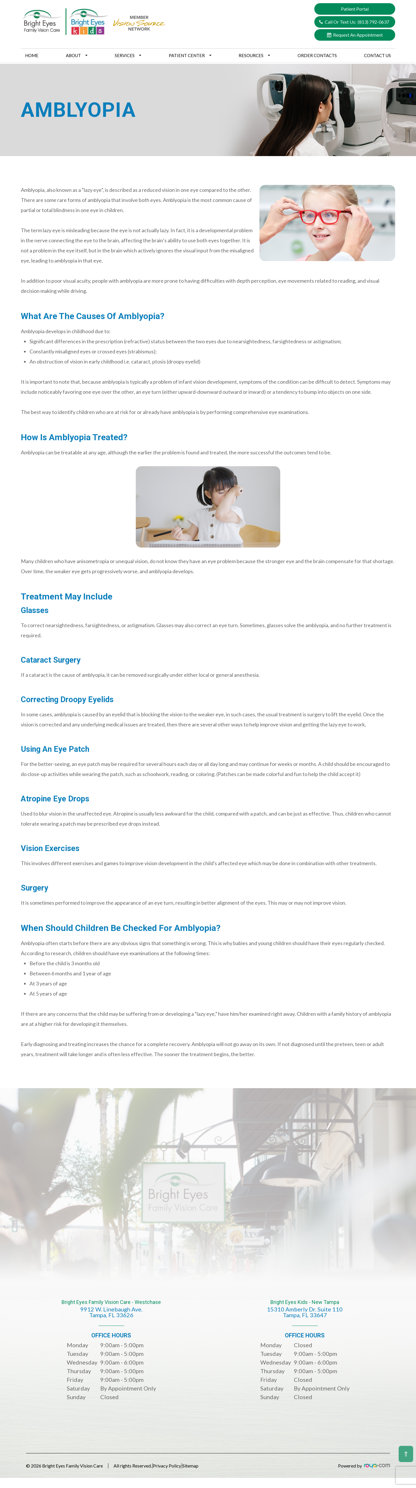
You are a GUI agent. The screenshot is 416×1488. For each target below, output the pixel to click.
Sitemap (209, 1465)
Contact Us (377, 55)
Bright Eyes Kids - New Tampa (304, 1313)
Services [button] (128, 55)
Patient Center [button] (190, 55)
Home (31, 55)
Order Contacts (317, 55)
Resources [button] (254, 55)
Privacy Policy (176, 1465)
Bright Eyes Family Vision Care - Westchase (111, 1313)
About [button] (77, 55)
